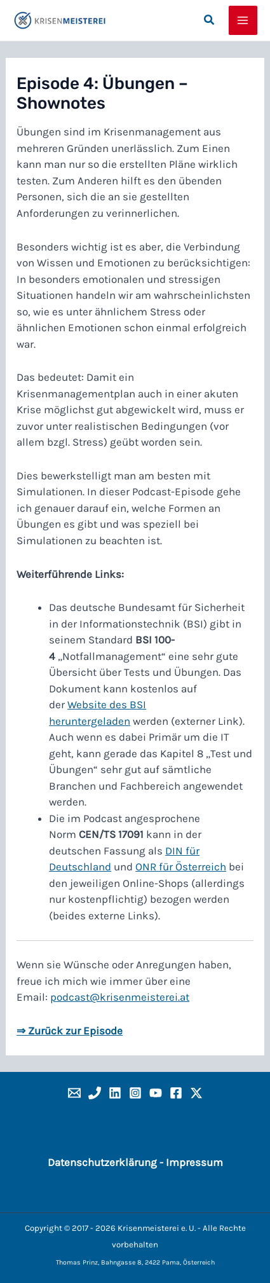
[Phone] (94, 1093)
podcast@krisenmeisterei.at (119, 997)
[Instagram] (135, 1093)
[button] (209, 20)
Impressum (194, 1162)
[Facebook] (176, 1093)
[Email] (74, 1093)
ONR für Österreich (180, 866)
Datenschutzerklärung (102, 1162)
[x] (196, 1093)
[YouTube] (155, 1093)
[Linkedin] (115, 1093)
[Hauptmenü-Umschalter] (243, 20)
